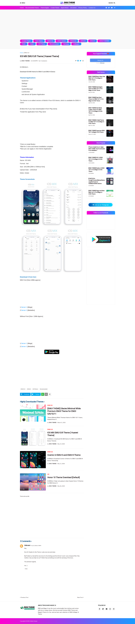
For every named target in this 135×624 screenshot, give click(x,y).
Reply (26, 568)
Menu (23, 3)
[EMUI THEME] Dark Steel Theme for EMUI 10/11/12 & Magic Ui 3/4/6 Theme (96, 99)
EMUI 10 (50, 41)
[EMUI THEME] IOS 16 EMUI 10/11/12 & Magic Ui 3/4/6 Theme (96, 159)
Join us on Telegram (100, 205)
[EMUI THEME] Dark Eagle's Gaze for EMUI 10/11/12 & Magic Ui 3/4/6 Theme (95, 88)
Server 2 (24, 310)
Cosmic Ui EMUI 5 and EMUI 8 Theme (64, 455)
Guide (32, 44)
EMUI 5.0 (73, 41)
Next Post (80, 597)
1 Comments (43, 61)
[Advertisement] (67, 25)
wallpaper (76, 44)
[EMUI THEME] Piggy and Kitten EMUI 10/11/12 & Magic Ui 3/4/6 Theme (97, 192)
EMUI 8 (83, 41)
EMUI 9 (92, 41)
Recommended (54, 44)
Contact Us (92, 7)
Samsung (66, 44)
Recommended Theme (32, 7)
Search (111, 3)
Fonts (23, 44)
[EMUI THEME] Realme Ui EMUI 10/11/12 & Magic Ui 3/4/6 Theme (96, 169)
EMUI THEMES (104, 41)
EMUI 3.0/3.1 (62, 41)
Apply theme (64, 7)
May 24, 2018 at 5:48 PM (36, 545)
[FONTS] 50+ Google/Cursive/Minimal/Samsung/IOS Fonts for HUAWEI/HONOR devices (97, 181)
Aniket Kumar (33, 621)
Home (22, 7)
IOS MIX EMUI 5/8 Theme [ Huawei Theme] (62, 434)
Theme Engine (45, 7)
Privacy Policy (82, 7)
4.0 (48, 474)
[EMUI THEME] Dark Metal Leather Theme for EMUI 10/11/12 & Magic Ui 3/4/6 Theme (95, 110)
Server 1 (24, 307)
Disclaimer (73, 7)
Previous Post (24, 597)
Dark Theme (39, 41)
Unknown (27, 545)
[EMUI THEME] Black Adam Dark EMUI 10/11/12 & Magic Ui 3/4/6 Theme (97, 78)
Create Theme (55, 7)
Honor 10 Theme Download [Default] (63, 477)
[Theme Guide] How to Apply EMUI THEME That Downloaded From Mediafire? (97, 148)
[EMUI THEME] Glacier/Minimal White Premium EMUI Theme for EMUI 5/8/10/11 (64, 411)
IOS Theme (41, 44)
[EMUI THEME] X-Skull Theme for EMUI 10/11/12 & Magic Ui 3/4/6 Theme (96, 121)
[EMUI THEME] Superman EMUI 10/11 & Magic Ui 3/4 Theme (97, 131)
